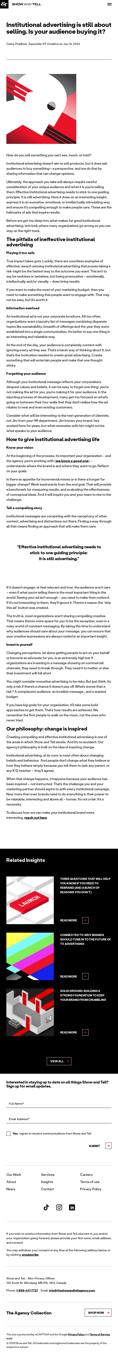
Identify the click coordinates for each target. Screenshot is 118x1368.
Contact (47, 1189)
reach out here (35, 817)
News (10, 1189)
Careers (86, 1174)
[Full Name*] (59, 1104)
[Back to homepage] (4, 4)
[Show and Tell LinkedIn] (72, 1207)
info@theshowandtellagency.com (72, 1290)
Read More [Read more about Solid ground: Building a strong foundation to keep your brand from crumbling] (68, 1032)
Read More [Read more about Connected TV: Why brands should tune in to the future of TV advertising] (68, 976)
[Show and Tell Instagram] (59, 1207)
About (11, 1181)
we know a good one (72, 460)
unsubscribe (30, 1255)
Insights (47, 1181)
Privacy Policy (90, 1189)
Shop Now (96, 1313)
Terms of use (90, 1181)
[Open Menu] (109, 4)
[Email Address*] (59, 1119)
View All (57, 1061)
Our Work (13, 1174)
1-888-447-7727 (27, 1290)
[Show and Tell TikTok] (46, 1207)
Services (47, 1174)
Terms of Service (100, 1334)
